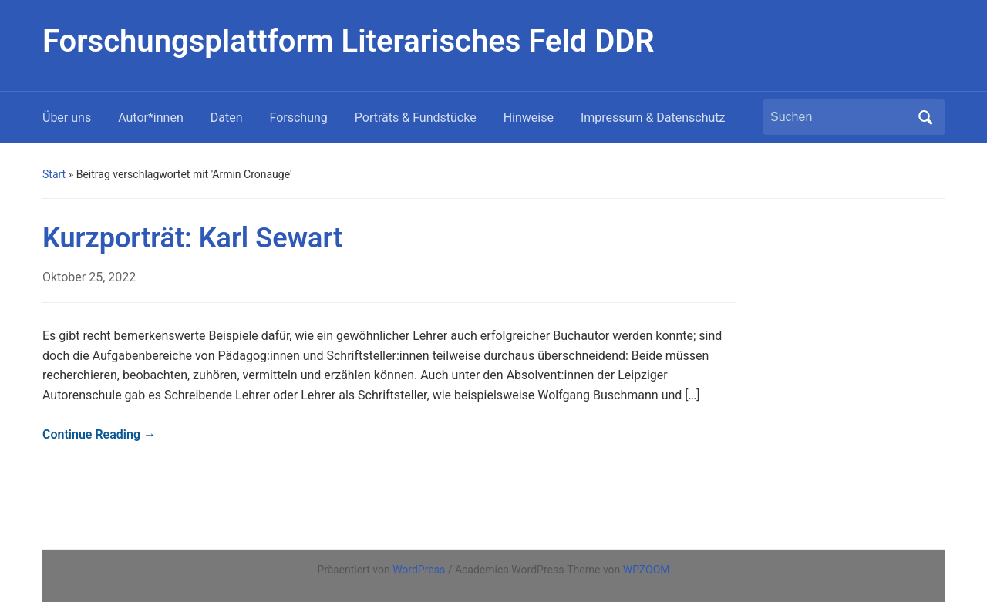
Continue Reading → (99, 434)
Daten (227, 117)
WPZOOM (646, 569)
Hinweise (529, 117)
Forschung (299, 117)
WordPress (418, 569)
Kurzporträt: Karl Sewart (192, 238)
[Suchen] (840, 117)
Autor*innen (151, 117)
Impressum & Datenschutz (653, 117)
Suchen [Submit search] (925, 117)
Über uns (66, 117)
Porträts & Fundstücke (416, 117)
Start (54, 174)
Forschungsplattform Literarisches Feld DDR (348, 41)
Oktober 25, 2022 (89, 277)
